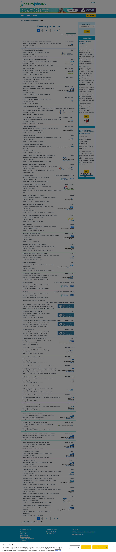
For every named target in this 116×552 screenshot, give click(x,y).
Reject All (86, 548)
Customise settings (74, 548)
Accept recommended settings (100, 548)
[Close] (113, 548)
